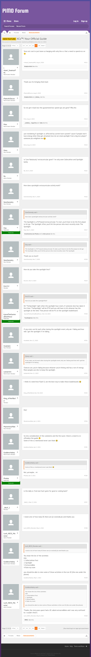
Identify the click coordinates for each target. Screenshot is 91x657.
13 (24, 45)
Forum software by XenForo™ (45, 653)
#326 (85, 197)
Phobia (37, 234)
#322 (85, 93)
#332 (85, 373)
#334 (85, 421)
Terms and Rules (79, 646)
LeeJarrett (7, 372)
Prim (5, 124)
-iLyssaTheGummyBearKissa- (10, 314)
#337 (85, 502)
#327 (85, 230)
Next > (43, 45)
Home (67, 646)
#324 (85, 145)
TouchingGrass (28, 318)
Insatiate (7, 346)
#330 (85, 314)
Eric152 (6, 286)
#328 (85, 259)
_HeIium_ (37, 97)
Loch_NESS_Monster (9, 534)
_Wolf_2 (7, 507)
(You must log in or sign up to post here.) (76, 628)
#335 (85, 447)
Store (16, 21)
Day (5, 228)
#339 (85, 578)
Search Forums (9, 26)
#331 (85, 340)
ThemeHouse (51, 655)
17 (36, 45)
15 (30, 45)
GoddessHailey (9, 452)
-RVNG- (26, 620)
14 (27, 45)
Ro (5, 176)
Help (71, 646)
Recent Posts (21, 26)
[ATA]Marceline (33, 42)
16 (33, 45)
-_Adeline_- (27, 123)
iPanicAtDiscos (9, 98)
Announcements (16, 42)
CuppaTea (34, 123)
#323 (85, 119)
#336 (85, 475)
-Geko (41, 123)
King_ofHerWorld (10, 399)
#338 (85, 528)
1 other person (46, 234)
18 (39, 45)
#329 (85, 281)
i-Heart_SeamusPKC (10, 70)
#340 (85, 616)
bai (33, 234)
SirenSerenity (8, 202)
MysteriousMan (9, 426)
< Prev (13, 45)
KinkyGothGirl (28, 66)
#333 (85, 393)
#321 (85, 62)
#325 (85, 171)
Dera (5, 150)
